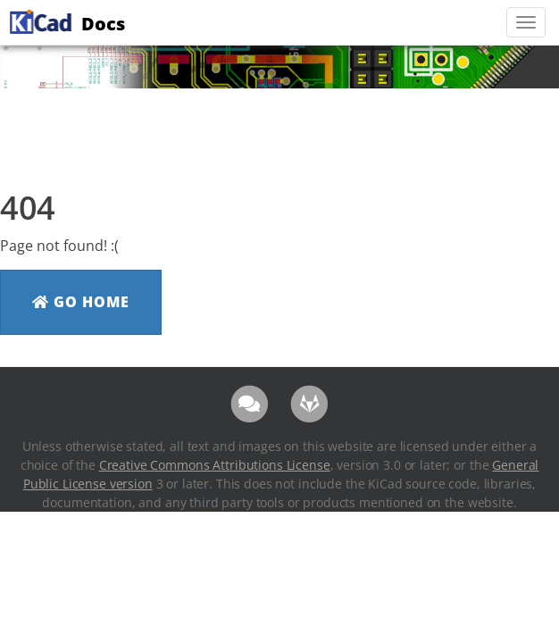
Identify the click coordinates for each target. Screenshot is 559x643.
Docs (65, 21)
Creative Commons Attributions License (214, 464)
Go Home (80, 302)
